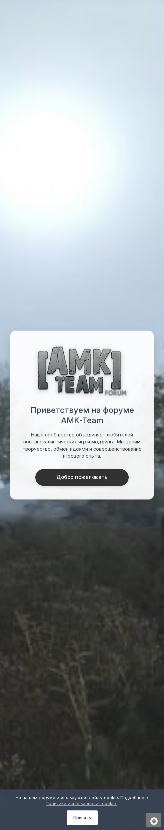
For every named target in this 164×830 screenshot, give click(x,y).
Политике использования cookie (81, 803)
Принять (82, 817)
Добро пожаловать (82, 477)
